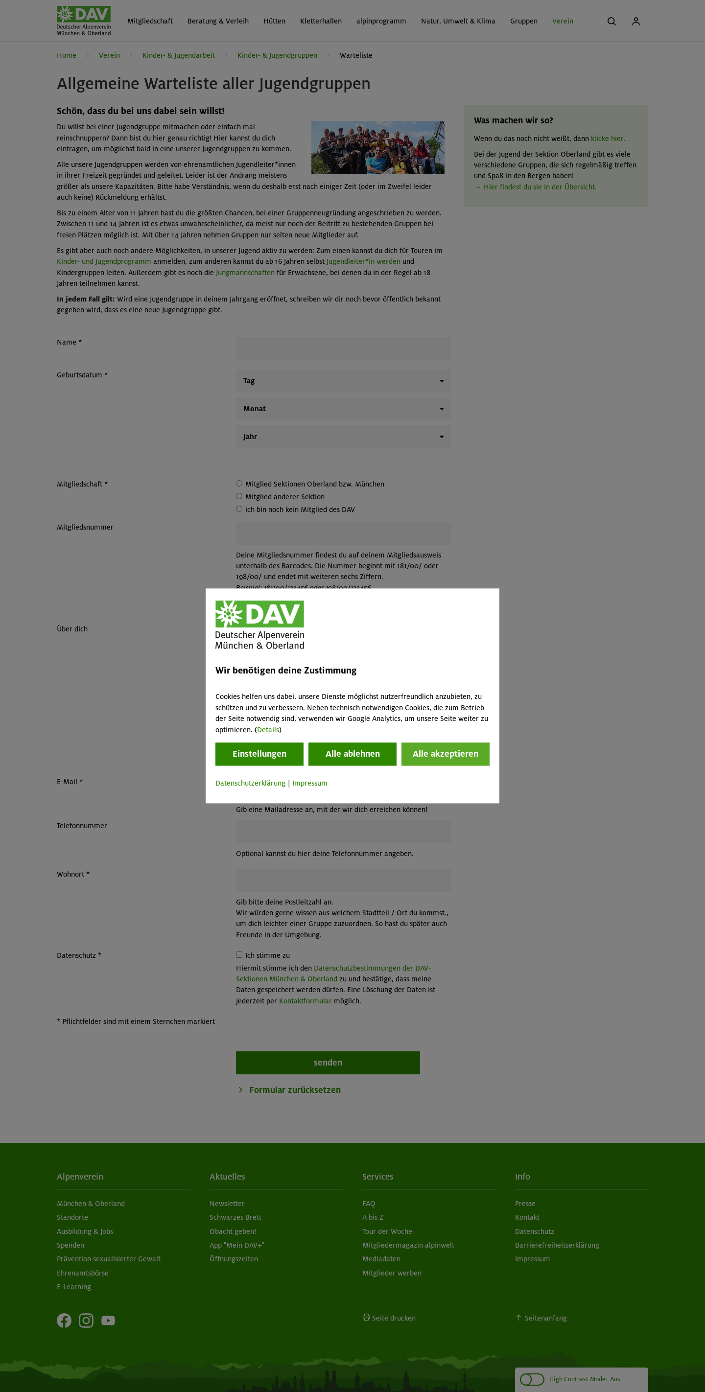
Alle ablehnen (353, 753)
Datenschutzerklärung (250, 783)
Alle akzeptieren (445, 753)
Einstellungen (259, 753)
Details (268, 729)
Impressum (310, 783)
